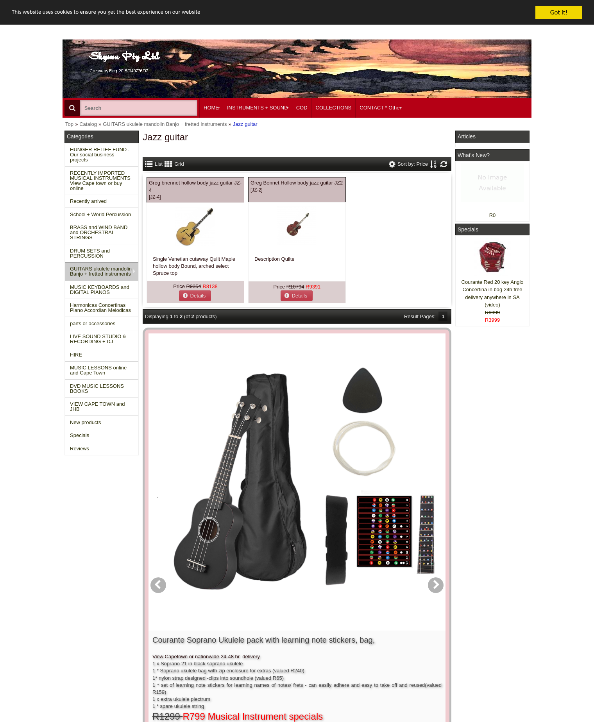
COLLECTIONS (334, 108)
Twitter (477, 647)
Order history (278, 643)
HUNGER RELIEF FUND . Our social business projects (99, 155)
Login (270, 636)
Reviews (79, 448)
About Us (372, 629)
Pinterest (469, 665)
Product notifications (287, 650)
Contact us (178, 629)
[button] (195, 295)
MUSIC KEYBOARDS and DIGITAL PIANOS (99, 289)
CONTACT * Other (380, 108)
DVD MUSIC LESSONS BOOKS (97, 388)
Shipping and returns (189, 643)
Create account (281, 629)
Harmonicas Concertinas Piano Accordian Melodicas (100, 307)
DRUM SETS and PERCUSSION (90, 253)
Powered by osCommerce (442, 720)
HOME (211, 108)
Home (75, 629)
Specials (79, 435)
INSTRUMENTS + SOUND (257, 108)
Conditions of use (186, 636)
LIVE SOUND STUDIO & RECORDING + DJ (98, 338)
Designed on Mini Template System (499, 720)
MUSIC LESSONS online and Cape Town (98, 370)
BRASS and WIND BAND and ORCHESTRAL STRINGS (98, 232)
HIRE (76, 355)
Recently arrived (88, 201)
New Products (84, 636)
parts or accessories (92, 323)
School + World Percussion (100, 214)
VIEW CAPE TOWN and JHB (97, 406)
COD (302, 108)
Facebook (481, 633)
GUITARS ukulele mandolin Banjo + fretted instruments (101, 271)
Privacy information (188, 650)
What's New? (474, 155)
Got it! (558, 12)
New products (85, 422)
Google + (470, 658)
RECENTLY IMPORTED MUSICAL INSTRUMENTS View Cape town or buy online (100, 180)
